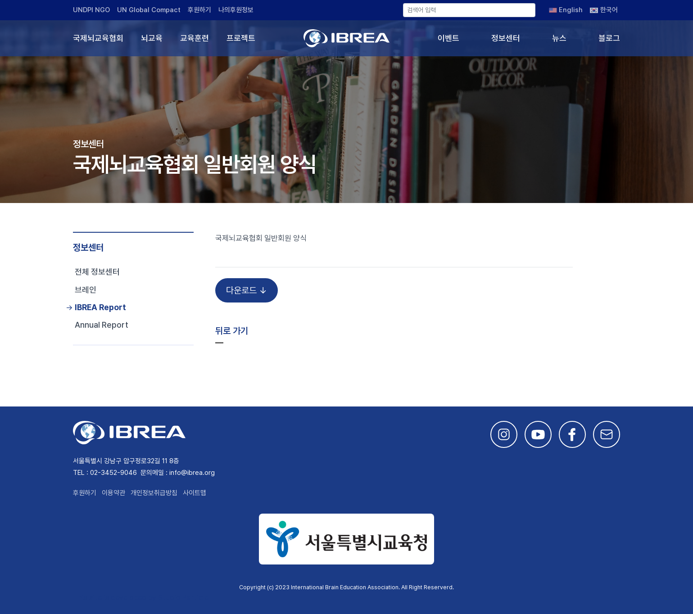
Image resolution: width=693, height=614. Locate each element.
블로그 (609, 38)
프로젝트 (240, 38)
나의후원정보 (236, 10)
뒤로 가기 (231, 330)
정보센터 (505, 38)
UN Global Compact (149, 10)
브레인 (85, 289)
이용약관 (113, 493)
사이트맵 (194, 493)
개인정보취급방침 (154, 493)
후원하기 (199, 10)
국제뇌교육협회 (98, 38)
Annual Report (101, 325)
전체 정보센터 (97, 271)
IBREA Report (100, 307)
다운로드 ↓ (246, 290)
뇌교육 (152, 38)
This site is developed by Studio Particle (140, 597)
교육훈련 (194, 38)
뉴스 (559, 38)
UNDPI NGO (91, 10)
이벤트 (448, 38)
